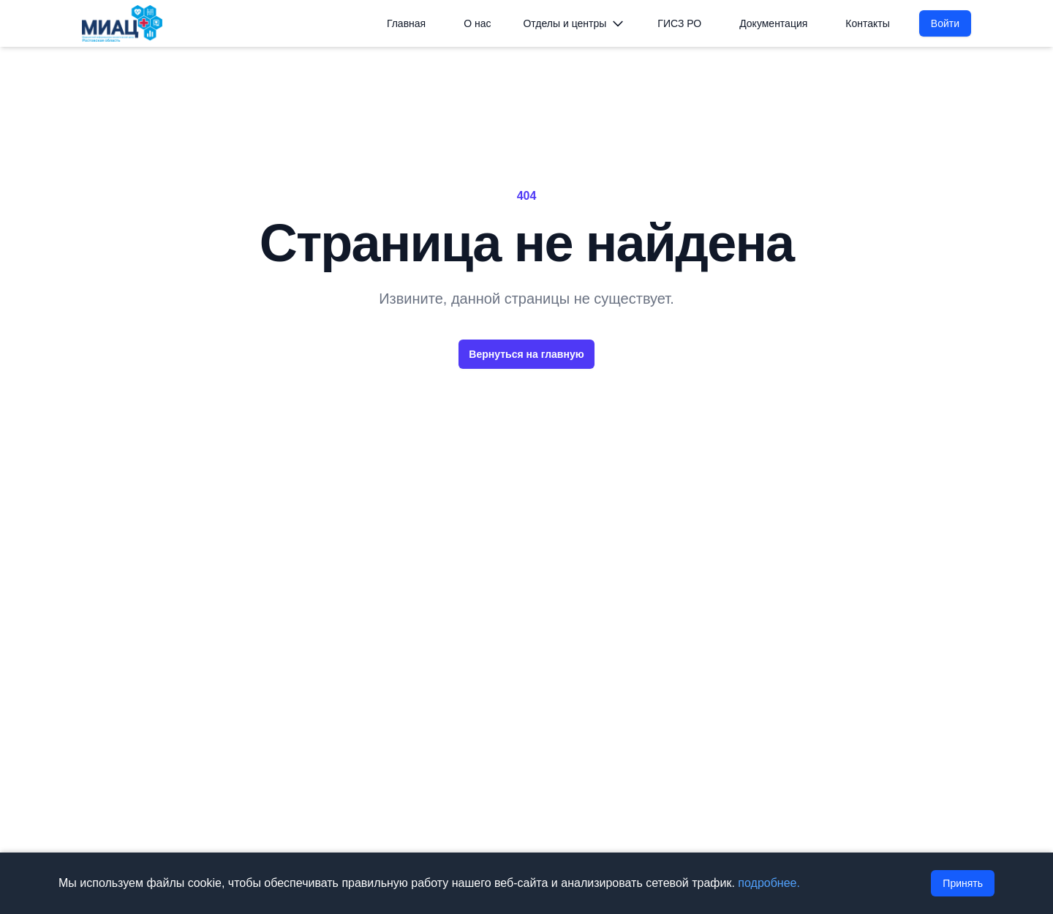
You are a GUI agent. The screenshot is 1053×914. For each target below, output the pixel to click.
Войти (945, 23)
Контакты (867, 23)
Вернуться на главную (526, 354)
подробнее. (769, 883)
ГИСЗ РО (679, 23)
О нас (477, 23)
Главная (406, 23)
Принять (963, 883)
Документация (773, 23)
